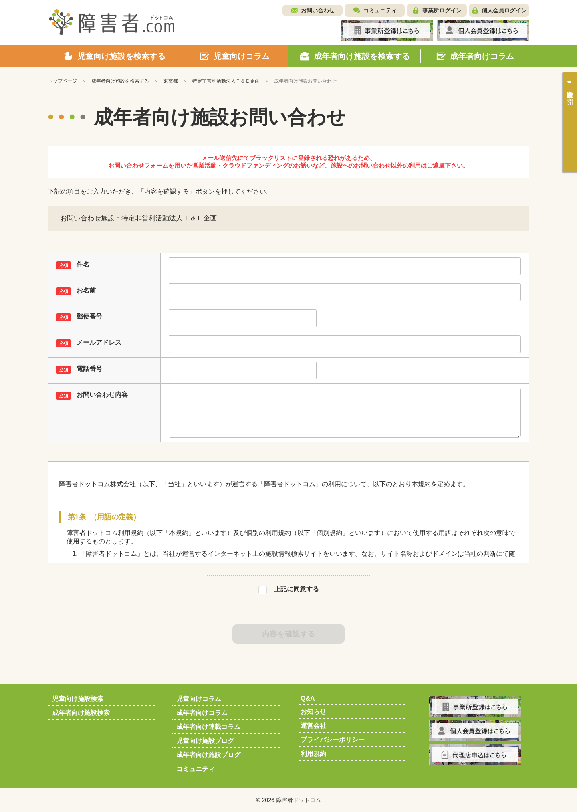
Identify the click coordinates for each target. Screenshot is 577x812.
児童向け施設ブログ (205, 740)
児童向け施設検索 (77, 698)
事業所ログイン (442, 10)
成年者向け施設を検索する (120, 81)
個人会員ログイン (504, 10)
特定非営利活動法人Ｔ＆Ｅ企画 (226, 81)
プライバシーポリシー (333, 739)
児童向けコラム (198, 698)
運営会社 (313, 725)
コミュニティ (380, 10)
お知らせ (313, 711)
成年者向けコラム (202, 712)
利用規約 (313, 753)
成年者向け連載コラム (208, 726)
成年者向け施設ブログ (208, 754)
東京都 (170, 81)
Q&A (308, 698)
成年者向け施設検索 (81, 712)
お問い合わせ (318, 10)
